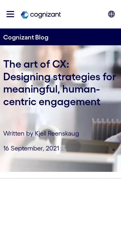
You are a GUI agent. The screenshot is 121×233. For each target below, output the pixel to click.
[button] (10, 14)
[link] (41, 14)
